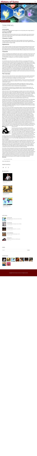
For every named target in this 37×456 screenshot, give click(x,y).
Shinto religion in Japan (7, 205)
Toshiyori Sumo (9, 222)
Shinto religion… (9, 217)
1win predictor (8, 159)
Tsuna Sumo (5, 27)
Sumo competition (10, 227)
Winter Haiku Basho (6, 193)
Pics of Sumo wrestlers (7, 181)
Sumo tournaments (10, 232)
